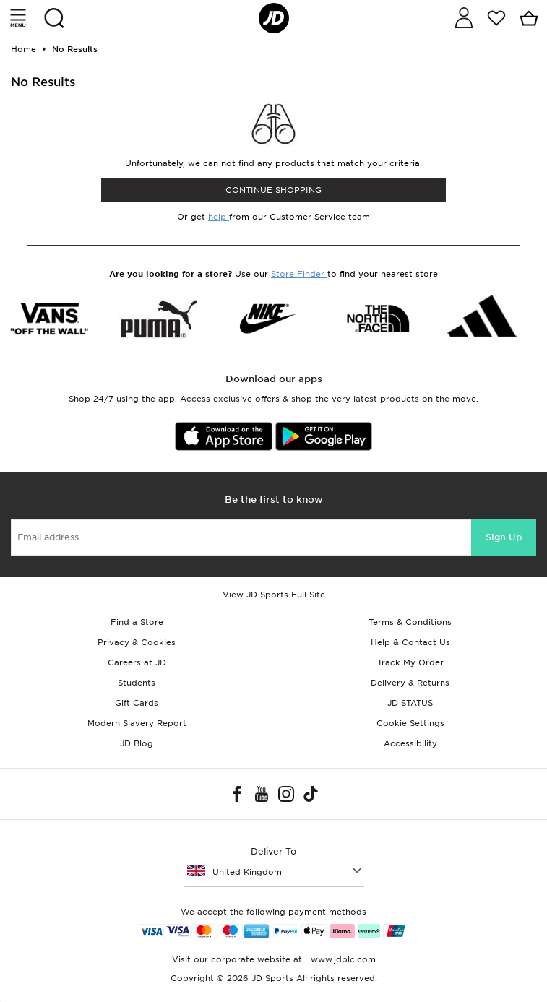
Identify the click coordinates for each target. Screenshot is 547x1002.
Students (136, 683)
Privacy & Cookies (137, 642)
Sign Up (504, 537)
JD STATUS (410, 703)
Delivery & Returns (410, 683)
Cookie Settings (410, 723)
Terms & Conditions (410, 622)
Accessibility (410, 743)
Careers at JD (137, 662)
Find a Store (137, 622)
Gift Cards (136, 703)
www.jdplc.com (342, 959)
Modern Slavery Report (136, 723)
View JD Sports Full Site (274, 594)
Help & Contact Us (410, 642)
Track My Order (410, 662)
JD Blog (136, 743)
